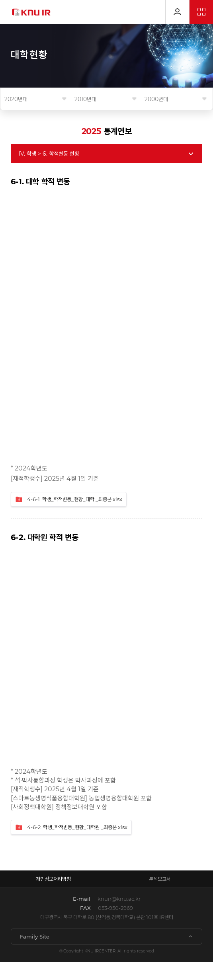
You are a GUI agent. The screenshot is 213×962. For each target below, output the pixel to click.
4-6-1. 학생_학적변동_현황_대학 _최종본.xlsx (68, 499)
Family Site (34, 936)
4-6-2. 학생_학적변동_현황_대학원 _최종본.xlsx (71, 827)
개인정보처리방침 (53, 879)
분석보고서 (160, 879)
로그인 (177, 12)
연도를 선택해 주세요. (35, 99)
